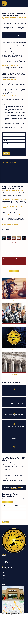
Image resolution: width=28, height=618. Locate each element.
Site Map (3, 584)
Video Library (4, 581)
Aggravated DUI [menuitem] (5, 166)
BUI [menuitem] (2, 164)
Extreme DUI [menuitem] (4, 170)
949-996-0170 (20, 4)
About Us (3, 573)
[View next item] (15, 242)
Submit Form (6, 153)
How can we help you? (6, 143)
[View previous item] (12, 242)
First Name (3, 505)
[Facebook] (3, 567)
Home (3, 572)
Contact (3, 582)
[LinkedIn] (8, 567)
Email (15, 137)
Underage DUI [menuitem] (4, 178)
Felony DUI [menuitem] (4, 176)
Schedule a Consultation (7, 501)
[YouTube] (11, 567)
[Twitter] (5, 567)
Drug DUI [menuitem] (3, 168)
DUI (2, 576)
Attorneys (3, 575)
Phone (4, 137)
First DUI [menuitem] (3, 172)
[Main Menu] (3, 2)
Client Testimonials (14, 270)
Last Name (16, 505)
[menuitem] (14, 572)
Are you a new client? (6, 140)
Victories (3, 578)
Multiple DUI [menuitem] (4, 174)
